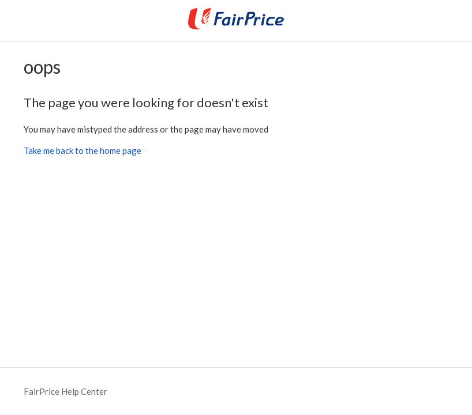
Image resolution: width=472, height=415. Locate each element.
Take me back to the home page (82, 150)
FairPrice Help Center (65, 391)
